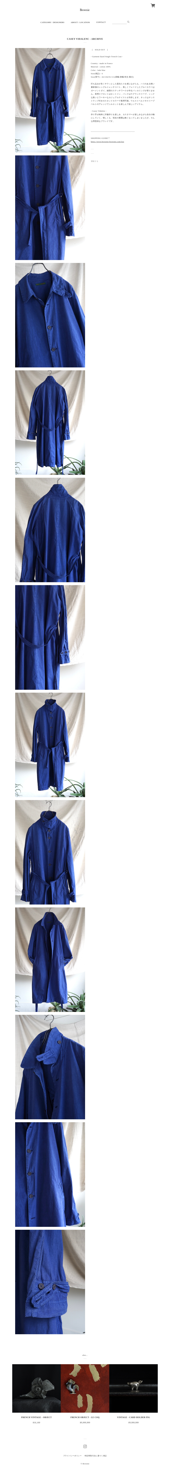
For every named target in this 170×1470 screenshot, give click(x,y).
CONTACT (101, 22)
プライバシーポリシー (72, 1456)
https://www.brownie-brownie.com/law (107, 142)
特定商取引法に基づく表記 (96, 1456)
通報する (94, 161)
